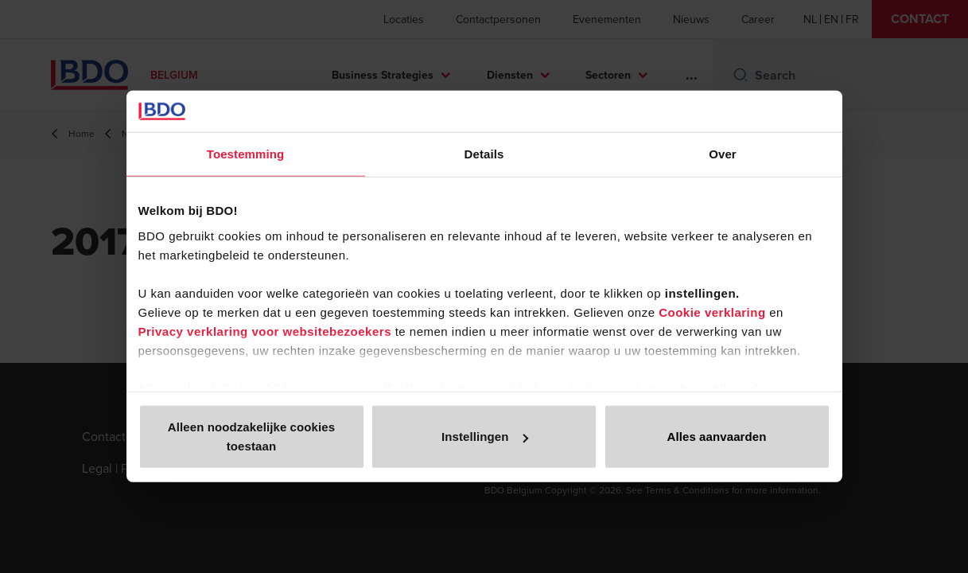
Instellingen (484, 436)
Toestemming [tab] (246, 154)
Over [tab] (723, 154)
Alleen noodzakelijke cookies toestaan (251, 436)
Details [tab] (484, 154)
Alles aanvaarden (717, 436)
